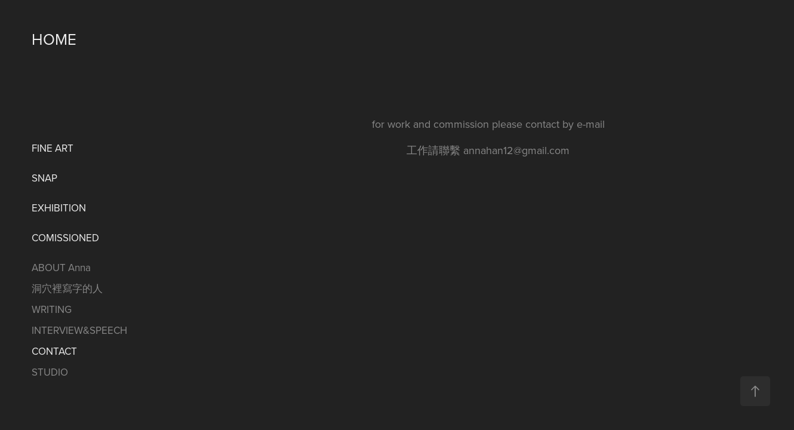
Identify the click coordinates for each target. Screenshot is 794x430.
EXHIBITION (59, 208)
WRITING (52, 309)
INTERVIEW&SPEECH (79, 330)
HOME (54, 39)
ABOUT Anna (61, 267)
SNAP (44, 178)
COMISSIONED (65, 238)
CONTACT (54, 351)
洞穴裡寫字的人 (67, 288)
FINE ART (52, 148)
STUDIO (50, 372)
